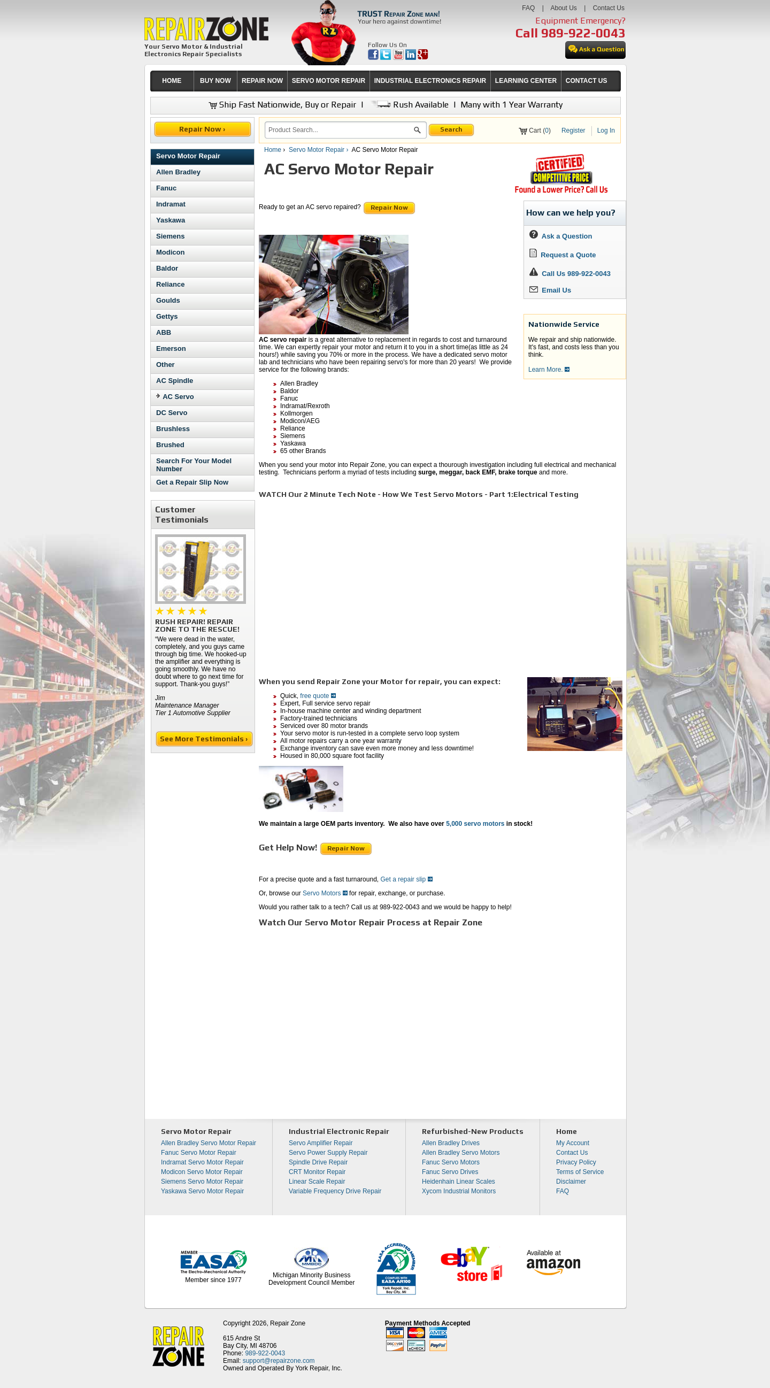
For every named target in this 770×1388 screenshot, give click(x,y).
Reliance (170, 284)
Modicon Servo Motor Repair (202, 1172)
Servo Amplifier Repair (320, 1143)
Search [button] (451, 129)
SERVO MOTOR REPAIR (328, 81)
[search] (339, 130)
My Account (572, 1143)
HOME (171, 81)
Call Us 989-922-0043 (576, 274)
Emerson (171, 348)
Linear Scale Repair (317, 1181)
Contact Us (609, 8)
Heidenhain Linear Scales (458, 1181)
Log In (606, 130)
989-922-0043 (583, 33)
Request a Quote (562, 255)
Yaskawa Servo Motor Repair (202, 1191)
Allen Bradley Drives (451, 1143)
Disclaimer (571, 1181)
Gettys (167, 316)
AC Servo (178, 397)
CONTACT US (586, 81)
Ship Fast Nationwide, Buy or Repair (282, 104)
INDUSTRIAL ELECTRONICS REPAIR (430, 81)
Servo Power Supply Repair (328, 1152)
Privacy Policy (576, 1162)
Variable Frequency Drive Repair (335, 1191)
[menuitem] (172, 81)
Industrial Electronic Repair (339, 1131)
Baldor (167, 268)
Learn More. (548, 369)
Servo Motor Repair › (319, 150)
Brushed (170, 445)
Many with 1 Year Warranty (511, 104)
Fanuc (166, 188)
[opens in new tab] (374, 58)
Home (272, 150)
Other (165, 365)
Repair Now (389, 207)
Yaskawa (170, 220)
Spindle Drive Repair (318, 1162)
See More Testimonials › (204, 738)
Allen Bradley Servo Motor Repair (208, 1143)
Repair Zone (287, 1323)
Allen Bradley (178, 172)
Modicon (170, 252)
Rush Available (408, 104)
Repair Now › (203, 129)
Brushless (173, 429)
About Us (563, 8)
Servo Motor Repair (188, 156)
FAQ (528, 8)
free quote (317, 696)
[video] (408, 583)
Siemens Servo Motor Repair (202, 1181)
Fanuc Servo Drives (450, 1172)
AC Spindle (174, 381)
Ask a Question (560, 236)
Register (573, 130)
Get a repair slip (406, 879)
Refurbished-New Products (472, 1131)
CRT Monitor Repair (317, 1172)
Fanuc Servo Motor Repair (198, 1152)
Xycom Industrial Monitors (459, 1191)
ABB (163, 332)
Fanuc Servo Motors (451, 1162)
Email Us (550, 290)
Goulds (168, 300)
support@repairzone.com (279, 1360)
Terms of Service (580, 1172)
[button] (417, 131)
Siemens (170, 236)
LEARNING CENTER (526, 81)
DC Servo (172, 413)
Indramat (171, 204)
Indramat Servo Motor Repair (202, 1162)
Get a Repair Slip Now (192, 482)
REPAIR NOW (262, 81)
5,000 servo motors (475, 823)
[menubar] (380, 81)
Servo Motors (325, 893)
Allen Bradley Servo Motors (460, 1152)
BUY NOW (215, 81)
